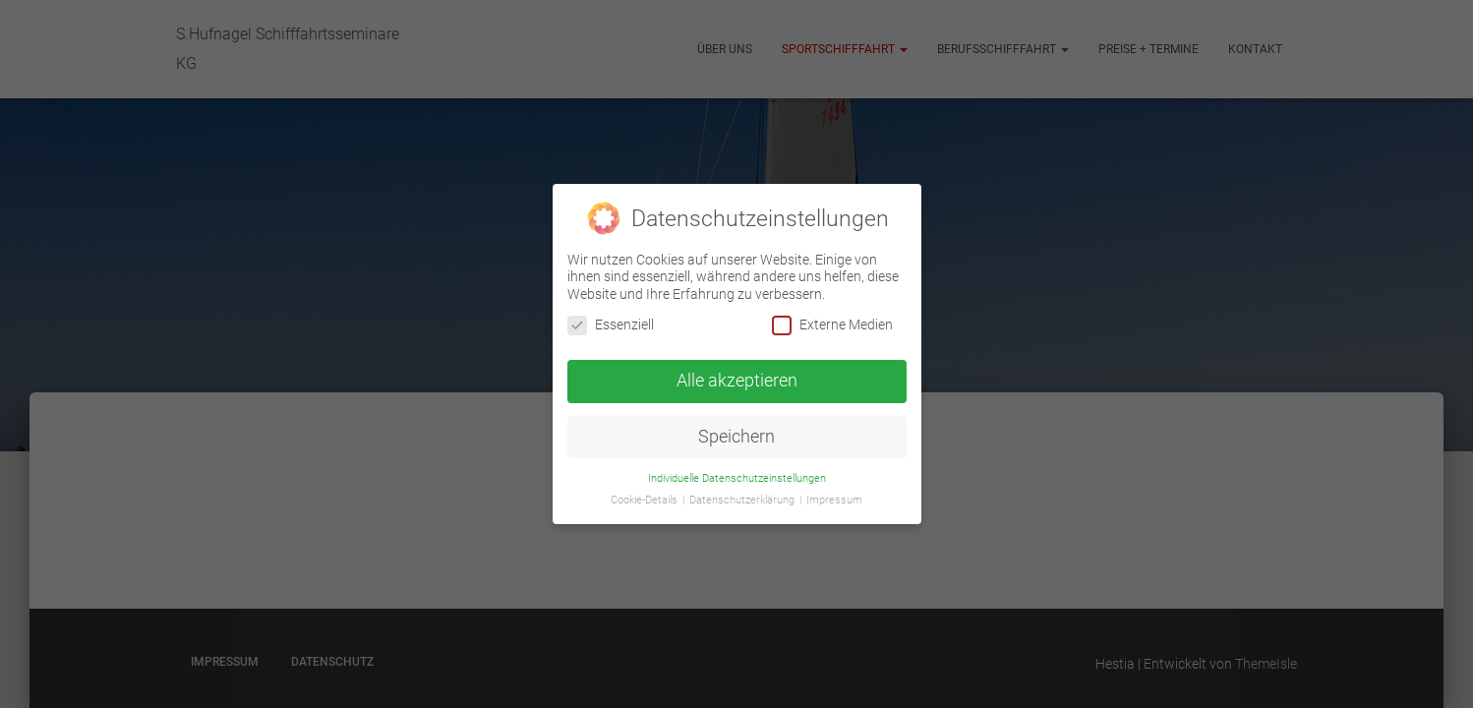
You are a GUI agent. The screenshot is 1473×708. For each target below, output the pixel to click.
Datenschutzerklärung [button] (743, 500)
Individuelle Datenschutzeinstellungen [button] (737, 477)
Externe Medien (832, 324)
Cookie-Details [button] (645, 500)
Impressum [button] (834, 500)
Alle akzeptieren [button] (737, 379)
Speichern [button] (736, 435)
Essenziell (610, 324)
